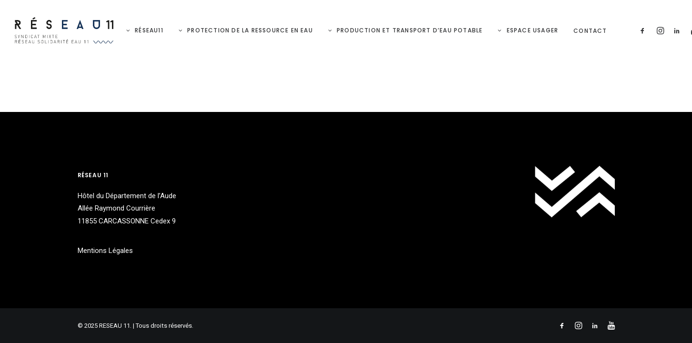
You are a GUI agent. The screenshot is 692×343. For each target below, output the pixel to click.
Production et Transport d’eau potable (409, 30)
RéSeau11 (149, 30)
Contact (590, 31)
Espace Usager (533, 30)
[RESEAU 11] (64, 30)
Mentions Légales (105, 250)
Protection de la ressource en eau (250, 30)
